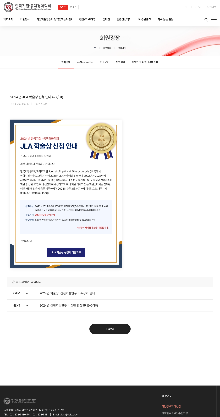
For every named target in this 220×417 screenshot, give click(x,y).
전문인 (73, 7)
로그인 (197, 7)
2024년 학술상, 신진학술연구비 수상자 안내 (67, 293)
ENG (185, 7)
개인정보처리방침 (171, 406)
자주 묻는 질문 (165, 19)
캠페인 (106, 19)
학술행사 (25, 19)
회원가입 (212, 7)
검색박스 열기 (204, 19)
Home (110, 329)
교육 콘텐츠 (144, 19)
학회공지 (66, 62)
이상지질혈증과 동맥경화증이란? (54, 19)
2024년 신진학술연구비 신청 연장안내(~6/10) (69, 305)
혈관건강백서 (124, 19)
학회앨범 (120, 62)
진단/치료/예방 (87, 19)
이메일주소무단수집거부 (175, 413)
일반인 (63, 7)
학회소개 (8, 19)
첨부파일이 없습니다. (29, 282)
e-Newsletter (85, 62)
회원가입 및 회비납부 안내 (145, 62)
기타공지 (104, 62)
